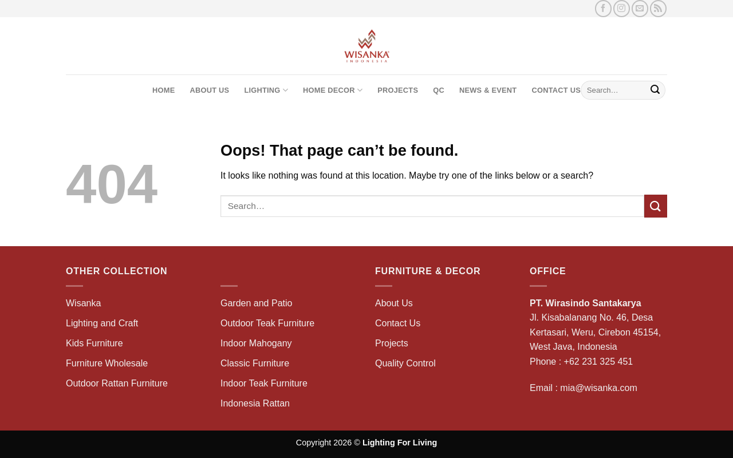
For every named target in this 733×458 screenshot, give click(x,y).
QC (438, 90)
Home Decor (332, 90)
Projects (397, 90)
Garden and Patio (256, 303)
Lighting (266, 90)
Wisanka (85, 303)
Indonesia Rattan (255, 403)
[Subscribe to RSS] (658, 8)
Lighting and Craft (102, 323)
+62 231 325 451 (598, 361)
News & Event (488, 90)
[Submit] (655, 90)
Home (163, 90)
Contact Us (556, 90)
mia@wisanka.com (598, 388)
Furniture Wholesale (107, 363)
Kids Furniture (94, 343)
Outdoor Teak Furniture (267, 323)
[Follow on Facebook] (603, 8)
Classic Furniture (254, 363)
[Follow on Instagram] (621, 8)
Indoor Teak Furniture (264, 383)
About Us (209, 90)
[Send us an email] (640, 8)
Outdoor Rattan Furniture (117, 383)
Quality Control (405, 363)
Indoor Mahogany (256, 343)
